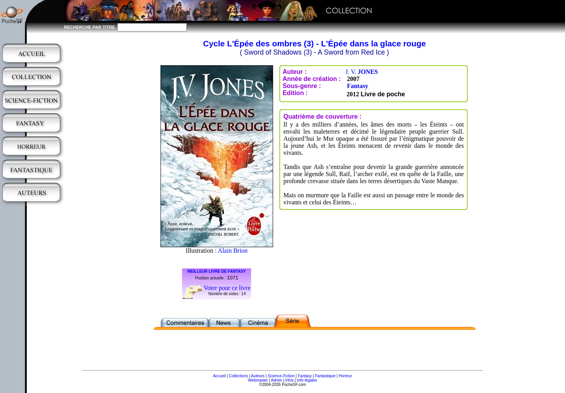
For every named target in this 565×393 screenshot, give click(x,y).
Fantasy (357, 86)
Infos (289, 380)
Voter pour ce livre (227, 288)
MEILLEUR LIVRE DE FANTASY (217, 271)
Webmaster (258, 380)
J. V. (361, 71)
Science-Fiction (281, 376)
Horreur (345, 376)
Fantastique (325, 376)
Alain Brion (233, 250)
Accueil (219, 376)
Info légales (307, 380)
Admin (276, 380)
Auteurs (257, 376)
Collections (238, 376)
